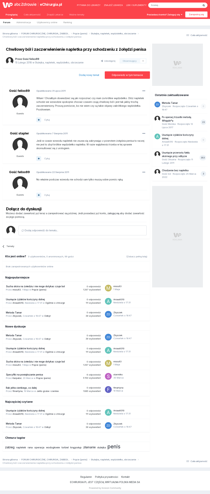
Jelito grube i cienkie (48, 391)
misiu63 (17, 289)
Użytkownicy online (47, 22)
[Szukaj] (165, 5)
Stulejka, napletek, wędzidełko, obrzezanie (59, 62)
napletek (21, 447)
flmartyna (18, 391)
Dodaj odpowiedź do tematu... (40, 230)
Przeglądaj (12, 16)
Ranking (67, 22)
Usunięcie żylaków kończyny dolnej (25, 299)
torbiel (65, 447)
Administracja (23, 22)
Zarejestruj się (196, 14)
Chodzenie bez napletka (175, 170)
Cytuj (47, 119)
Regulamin (86, 476)
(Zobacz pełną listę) (136, 256)
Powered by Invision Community (105, 488)
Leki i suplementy (136, 5)
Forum (6, 22)
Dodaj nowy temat (89, 75)
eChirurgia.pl (51, 4)
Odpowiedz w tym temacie (127, 75)
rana (30, 447)
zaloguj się (113, 213)
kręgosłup (76, 447)
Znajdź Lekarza (55, 14)
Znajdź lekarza (113, 5)
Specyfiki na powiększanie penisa (24, 374)
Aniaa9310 (18, 302)
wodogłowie (53, 447)
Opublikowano (51, 90)
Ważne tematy (76, 14)
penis (113, 446)
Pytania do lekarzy (89, 5)
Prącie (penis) (39, 289)
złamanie (89, 447)
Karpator (17, 378)
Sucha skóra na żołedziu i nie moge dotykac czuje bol (35, 286)
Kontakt (125, 476)
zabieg (10, 447)
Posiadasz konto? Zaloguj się (164, 14)
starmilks (118, 374)
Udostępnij (108, 61)
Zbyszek (17, 315)
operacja (39, 447)
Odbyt (47, 315)
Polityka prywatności (106, 476)
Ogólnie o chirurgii (55, 302)
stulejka (101, 447)
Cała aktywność (32, 14)
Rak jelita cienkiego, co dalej (21, 387)
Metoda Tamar (14, 312)
